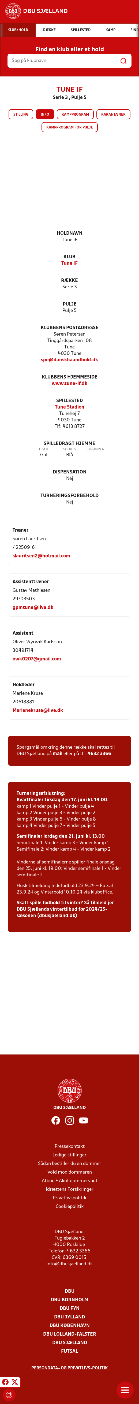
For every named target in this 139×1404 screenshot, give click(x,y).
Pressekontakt (70, 1146)
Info (45, 114)
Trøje (44, 449)
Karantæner (113, 114)
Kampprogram (75, 114)
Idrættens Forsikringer (69, 1189)
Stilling (20, 114)
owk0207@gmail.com (37, 659)
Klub (69, 257)
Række (69, 280)
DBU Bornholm (69, 1300)
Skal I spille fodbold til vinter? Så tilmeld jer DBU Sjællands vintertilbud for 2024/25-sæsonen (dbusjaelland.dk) (65, 909)
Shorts (69, 449)
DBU (69, 1291)
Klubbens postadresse (70, 328)
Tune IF (69, 263)
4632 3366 (99, 754)
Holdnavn (69, 233)
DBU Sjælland (69, 1343)
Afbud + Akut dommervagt (69, 1181)
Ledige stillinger (69, 1155)
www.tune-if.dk (69, 383)
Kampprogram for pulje (69, 127)
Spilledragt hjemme (69, 444)
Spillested (69, 401)
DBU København (70, 1326)
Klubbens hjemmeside (69, 377)
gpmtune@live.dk (33, 607)
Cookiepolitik (70, 1206)
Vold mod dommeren (69, 1172)
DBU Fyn (70, 1308)
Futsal (69, 1351)
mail (57, 754)
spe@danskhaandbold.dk (69, 360)
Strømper (95, 449)
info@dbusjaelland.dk (69, 1264)
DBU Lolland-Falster (69, 1334)
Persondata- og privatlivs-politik (69, 1368)
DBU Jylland (69, 1317)
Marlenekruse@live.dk (38, 710)
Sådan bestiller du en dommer (69, 1164)
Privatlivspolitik (69, 1198)
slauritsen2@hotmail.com (41, 556)
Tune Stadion (69, 407)
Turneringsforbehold (69, 496)
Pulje (70, 304)
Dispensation (70, 472)
